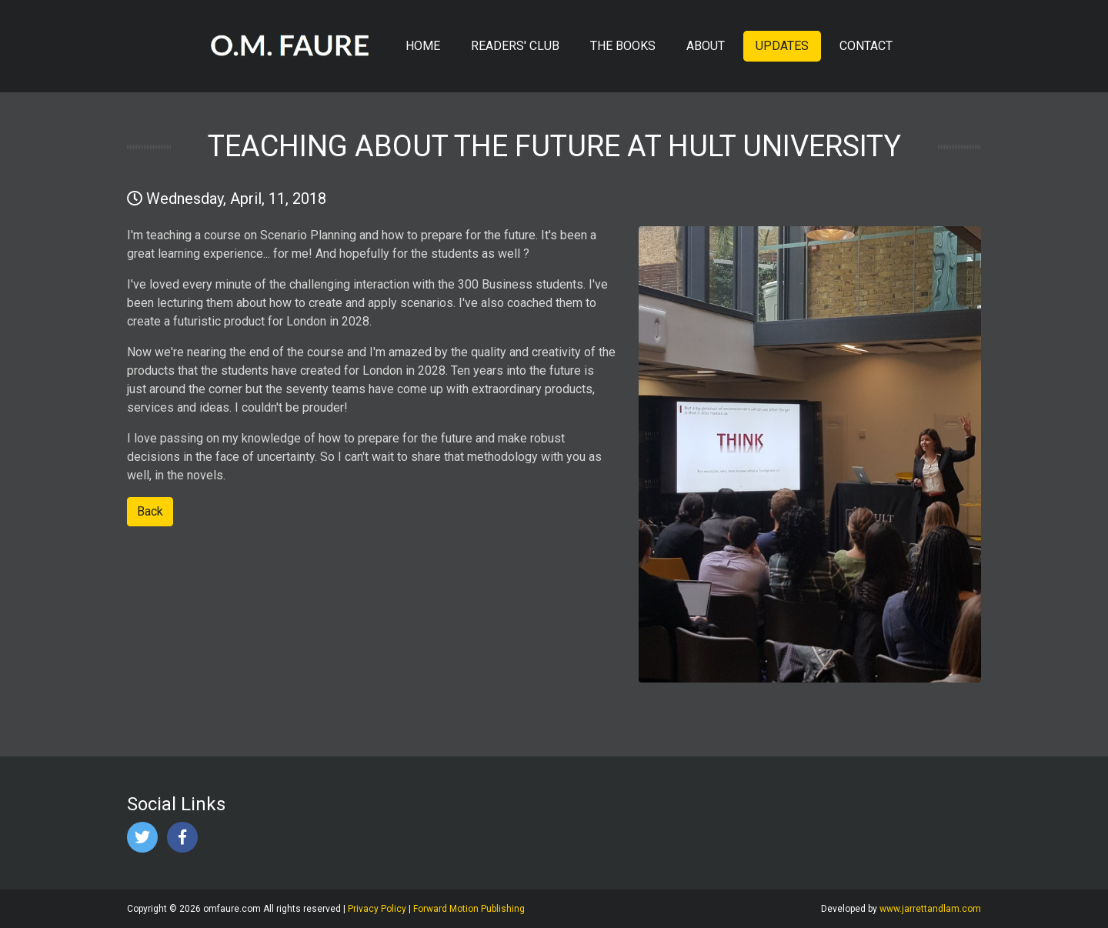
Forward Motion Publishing (469, 908)
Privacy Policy (377, 908)
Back (150, 511)
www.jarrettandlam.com (930, 908)
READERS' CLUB (515, 45)
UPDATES (782, 45)
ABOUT (705, 45)
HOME (422, 45)
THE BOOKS (623, 45)
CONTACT (866, 45)
